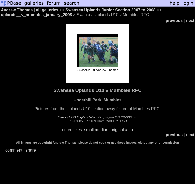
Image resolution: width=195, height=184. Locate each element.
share (31, 150)
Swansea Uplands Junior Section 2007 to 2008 (110, 10)
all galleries (47, 10)
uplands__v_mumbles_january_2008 (36, 15)
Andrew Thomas (17, 10)
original (117, 130)
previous (174, 20)
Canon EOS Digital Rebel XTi (80, 117)
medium (102, 130)
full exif (121, 121)
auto (129, 130)
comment (13, 150)
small (89, 130)
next (190, 20)
